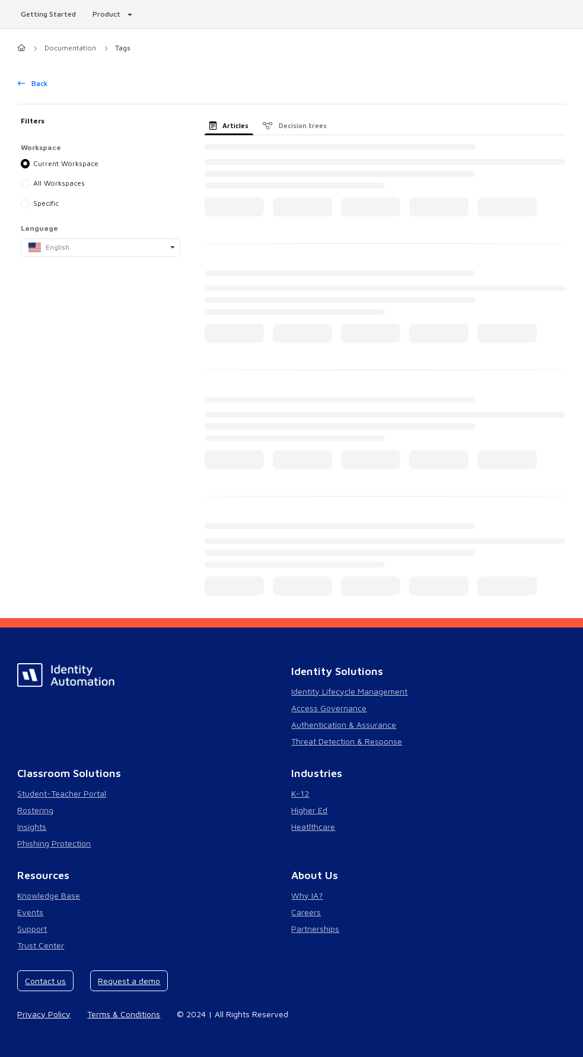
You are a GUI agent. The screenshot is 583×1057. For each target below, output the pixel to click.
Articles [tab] (229, 125)
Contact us (45, 981)
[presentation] (232, 125)
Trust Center (40, 945)
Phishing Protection (54, 843)
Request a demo (129, 981)
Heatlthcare (313, 827)
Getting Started (48, 13)
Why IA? (307, 895)
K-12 (300, 793)
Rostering (35, 810)
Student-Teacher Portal (61, 793)
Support (32, 929)
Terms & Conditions (123, 1014)
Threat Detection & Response (346, 741)
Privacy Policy (44, 1014)
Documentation (70, 47)
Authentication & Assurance (343, 724)
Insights (31, 827)
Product (106, 13)
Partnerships (315, 929)
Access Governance (329, 708)
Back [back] (33, 83)
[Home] (21, 48)
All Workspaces (59, 183)
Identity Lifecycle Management (349, 691)
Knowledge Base (48, 895)
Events (30, 912)
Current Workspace (66, 162)
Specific (46, 203)
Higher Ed (309, 810)
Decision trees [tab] (295, 125)
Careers (306, 912)
